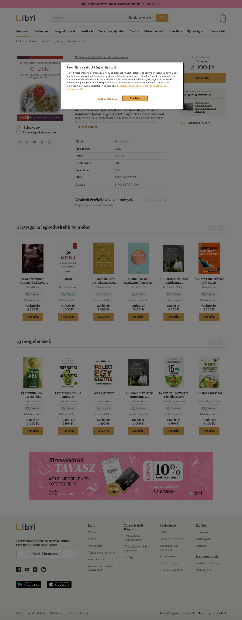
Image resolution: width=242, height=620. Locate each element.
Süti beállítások (107, 99)
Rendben (135, 98)
